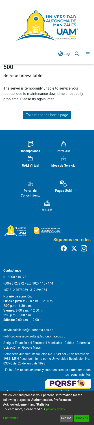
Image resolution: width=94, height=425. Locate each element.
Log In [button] (69, 54)
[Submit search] (77, 54)
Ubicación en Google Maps (22, 347)
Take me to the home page (47, 115)
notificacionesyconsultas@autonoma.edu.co (34, 336)
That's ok (81, 418)
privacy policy (55, 409)
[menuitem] (60, 54)
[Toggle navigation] (87, 53)
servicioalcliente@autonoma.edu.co (28, 330)
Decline (66, 418)
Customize (10, 418)
